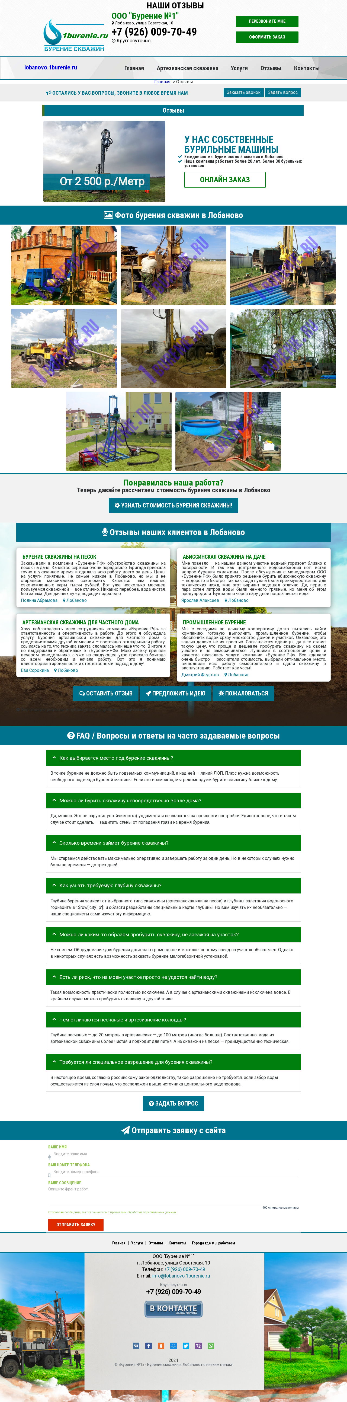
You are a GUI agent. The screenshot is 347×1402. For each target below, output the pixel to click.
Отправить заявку (75, 1221)
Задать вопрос (283, 92)
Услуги (239, 68)
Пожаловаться (243, 692)
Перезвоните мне (267, 21)
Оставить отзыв (106, 692)
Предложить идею (175, 692)
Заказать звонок (244, 92)
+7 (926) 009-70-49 (154, 31)
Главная (134, 68)
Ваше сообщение (64, 1180)
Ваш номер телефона (69, 1162)
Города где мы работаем (213, 1240)
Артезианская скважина (187, 68)
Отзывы (271, 68)
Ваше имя (57, 1144)
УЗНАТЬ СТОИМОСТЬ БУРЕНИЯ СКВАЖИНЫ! (173, 505)
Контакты (307, 68)
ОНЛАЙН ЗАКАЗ (225, 179)
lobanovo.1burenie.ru (50, 67)
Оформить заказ (267, 37)
